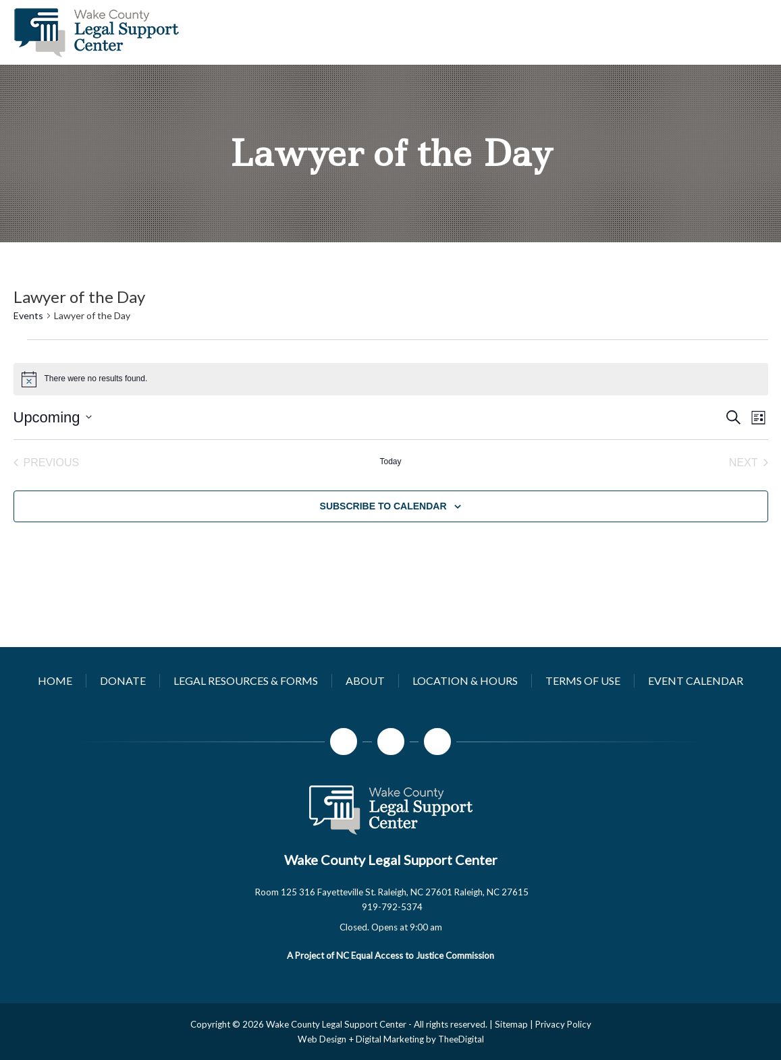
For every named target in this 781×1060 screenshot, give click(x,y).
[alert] (391, 379)
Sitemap (511, 1024)
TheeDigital (461, 1039)
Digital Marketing (390, 1039)
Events (28, 315)
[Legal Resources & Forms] (245, 680)
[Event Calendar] (695, 680)
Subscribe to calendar (383, 506)
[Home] (55, 680)
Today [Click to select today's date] (390, 461)
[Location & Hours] (465, 680)
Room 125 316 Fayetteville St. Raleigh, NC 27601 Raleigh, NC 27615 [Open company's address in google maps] (392, 892)
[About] (365, 680)
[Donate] (123, 680)
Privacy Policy (563, 1024)
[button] (390, 927)
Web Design (322, 1039)
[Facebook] (343, 741)
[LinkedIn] (437, 741)
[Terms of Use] (582, 680)
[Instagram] (391, 741)
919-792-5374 (392, 906)
